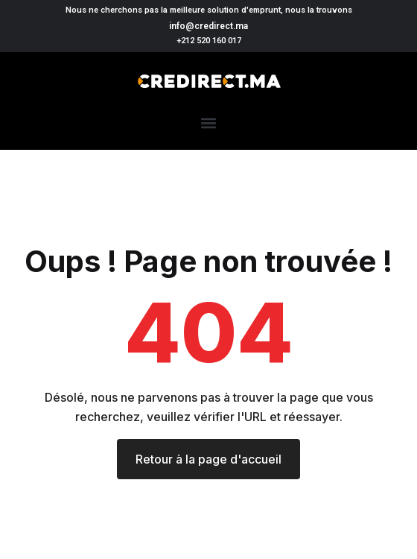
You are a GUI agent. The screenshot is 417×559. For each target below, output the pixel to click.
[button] (209, 122)
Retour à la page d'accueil (208, 459)
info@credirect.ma (208, 26)
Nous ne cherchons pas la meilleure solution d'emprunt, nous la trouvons (209, 10)
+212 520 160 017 (208, 40)
